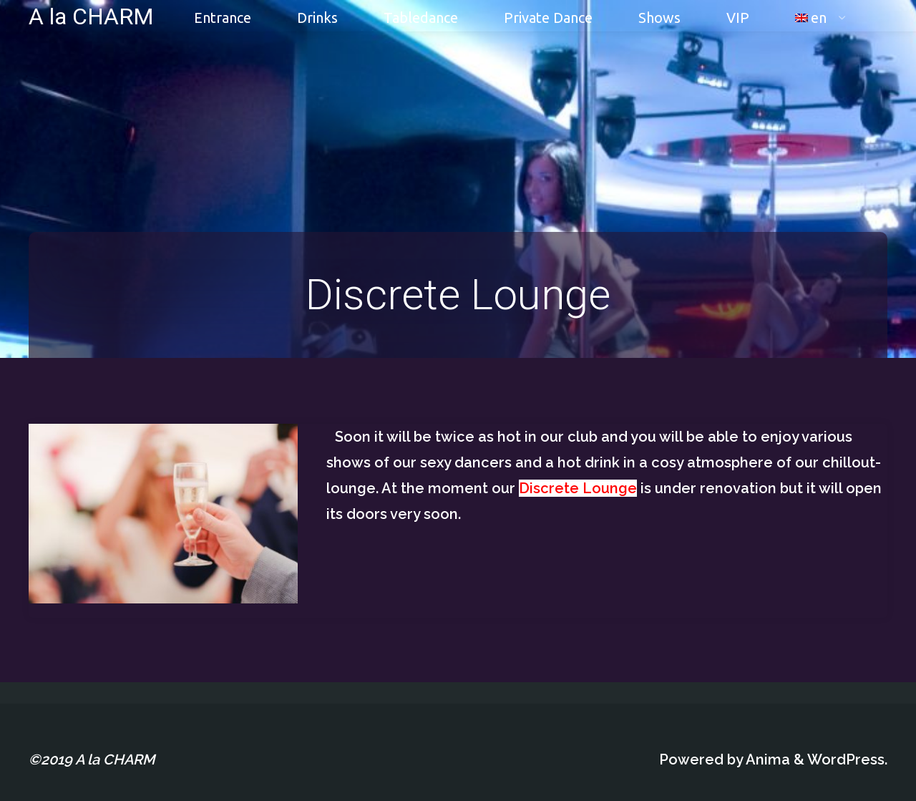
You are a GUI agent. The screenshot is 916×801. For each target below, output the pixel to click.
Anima (766, 759)
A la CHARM (91, 15)
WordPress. (847, 759)
